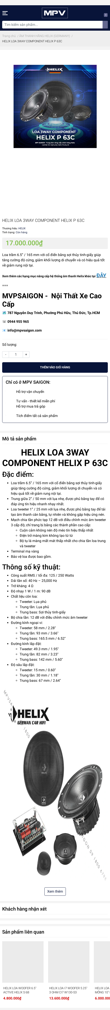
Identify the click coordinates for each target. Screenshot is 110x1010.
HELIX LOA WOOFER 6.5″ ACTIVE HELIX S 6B (19, 990)
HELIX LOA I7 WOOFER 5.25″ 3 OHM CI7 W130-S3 (68, 990)
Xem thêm (55, 891)
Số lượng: (9, 345)
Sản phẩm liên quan (23, 932)
